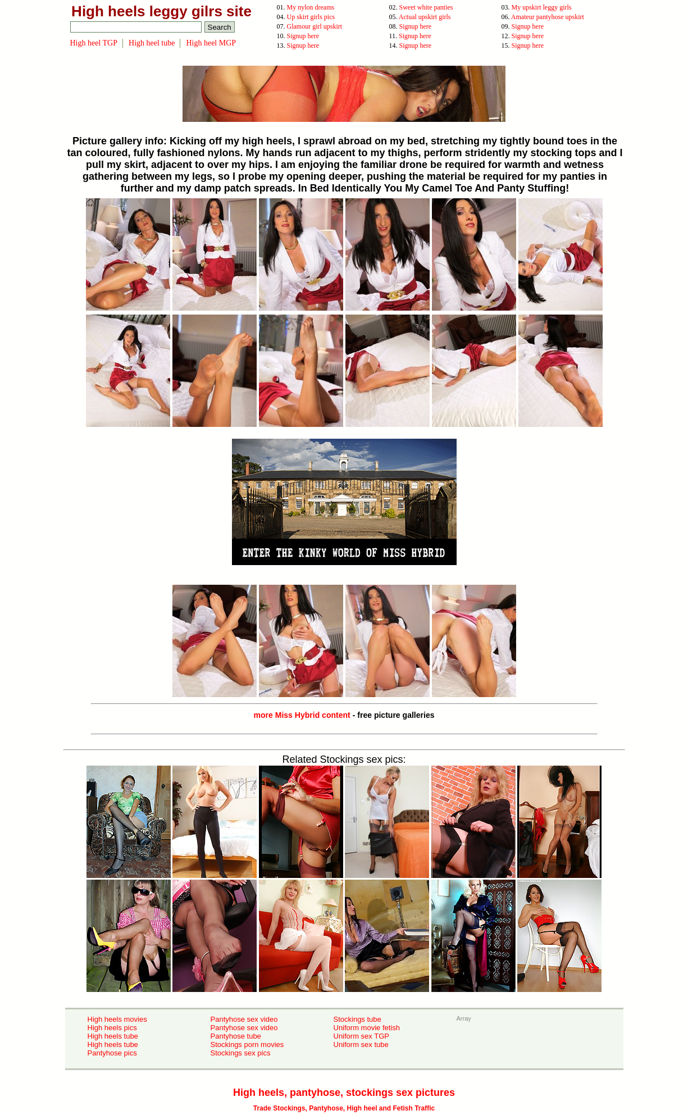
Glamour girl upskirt (315, 26)
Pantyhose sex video (244, 1019)
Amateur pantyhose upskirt (547, 17)
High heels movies (117, 1019)
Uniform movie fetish (367, 1027)
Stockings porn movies (247, 1044)
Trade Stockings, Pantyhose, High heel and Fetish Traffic (344, 1108)
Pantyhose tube (236, 1036)
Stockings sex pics (241, 1053)
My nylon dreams (311, 7)
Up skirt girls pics (311, 17)
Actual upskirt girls (425, 17)
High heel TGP (94, 43)
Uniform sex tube (361, 1044)
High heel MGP (211, 43)
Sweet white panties (426, 7)
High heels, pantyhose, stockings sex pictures (344, 1092)
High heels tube (113, 1036)
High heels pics (112, 1027)
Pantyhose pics (112, 1053)
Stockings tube (357, 1019)
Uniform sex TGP (361, 1036)
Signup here (415, 26)
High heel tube (152, 43)
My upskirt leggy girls (542, 7)
